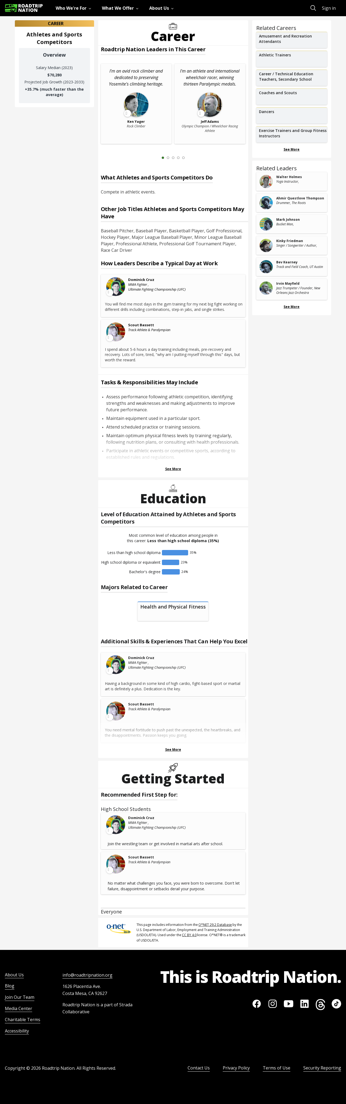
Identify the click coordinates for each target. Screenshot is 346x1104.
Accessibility (17, 1031)
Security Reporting (322, 1068)
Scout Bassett (141, 324)
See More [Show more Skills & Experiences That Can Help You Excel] (173, 749)
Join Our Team (19, 997)
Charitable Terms (22, 1020)
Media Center (18, 1008)
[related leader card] (291, 181)
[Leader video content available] (116, 286)
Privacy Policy (236, 1068)
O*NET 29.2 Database (215, 924)
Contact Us (199, 1068)
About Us (14, 975)
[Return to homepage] (24, 8)
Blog (9, 986)
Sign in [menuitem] (329, 8)
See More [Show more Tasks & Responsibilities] (173, 469)
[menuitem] (74, 8)
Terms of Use (276, 1068)
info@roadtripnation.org (87, 975)
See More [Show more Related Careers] (292, 149)
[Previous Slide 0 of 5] (154, 157)
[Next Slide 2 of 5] (191, 157)
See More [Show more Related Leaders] (292, 306)
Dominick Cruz (141, 279)
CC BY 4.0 (189, 935)
